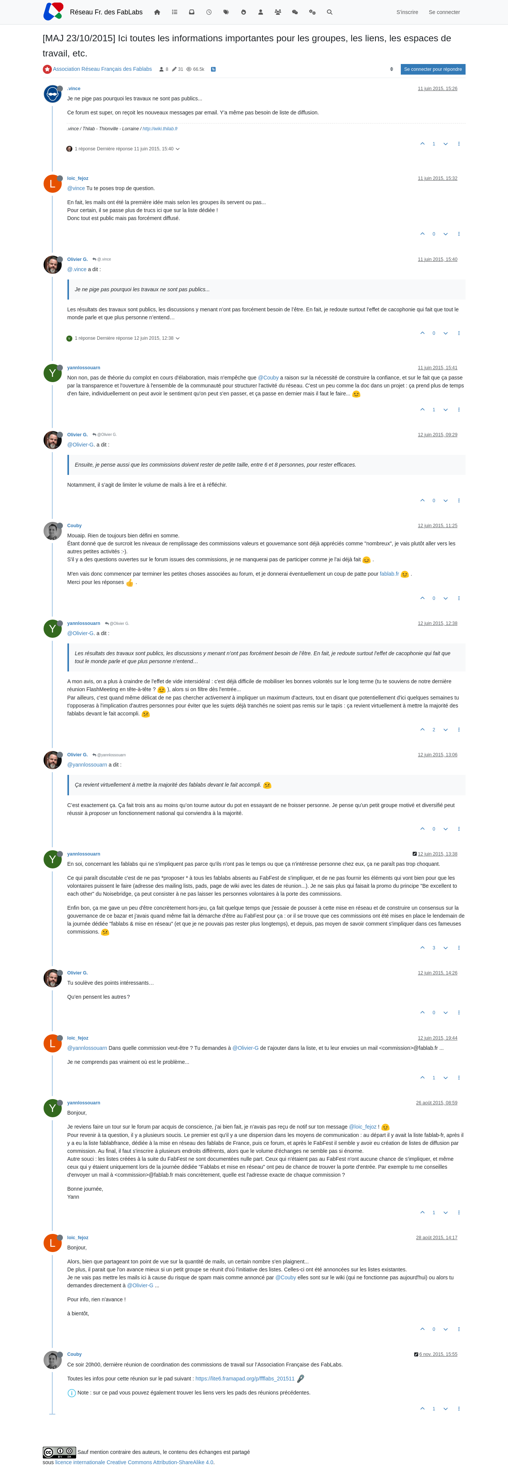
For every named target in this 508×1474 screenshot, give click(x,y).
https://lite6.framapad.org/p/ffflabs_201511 (245, 1379)
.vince (74, 88)
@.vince (101, 259)
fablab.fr (389, 574)
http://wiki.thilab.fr (160, 128)
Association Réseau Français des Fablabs (102, 69)
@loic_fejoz (363, 1127)
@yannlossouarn (109, 755)
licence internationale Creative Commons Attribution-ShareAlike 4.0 (134, 1462)
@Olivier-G (80, 445)
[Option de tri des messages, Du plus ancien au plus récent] (391, 69)
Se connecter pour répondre (433, 69)
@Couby (268, 378)
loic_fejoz (78, 178)
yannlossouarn (83, 367)
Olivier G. (77, 259)
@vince (76, 188)
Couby (74, 525)
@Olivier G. (104, 435)
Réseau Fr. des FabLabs (106, 12)
